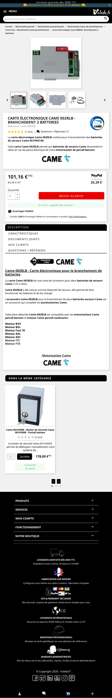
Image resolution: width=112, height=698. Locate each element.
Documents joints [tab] (24, 239)
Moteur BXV (13, 324)
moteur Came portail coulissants (47, 317)
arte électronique (23, 137)
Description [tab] (18, 227)
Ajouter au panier (71, 196)
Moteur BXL (13, 327)
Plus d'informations (77, 216)
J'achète (25, 456)
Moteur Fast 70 (15, 330)
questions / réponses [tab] (27, 250)
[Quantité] (12, 196)
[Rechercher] (56, 19)
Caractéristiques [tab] (23, 233)
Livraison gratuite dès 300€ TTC (56, 2)
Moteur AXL (13, 334)
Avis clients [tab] (18, 245)
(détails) (76, 4)
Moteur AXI (12, 337)
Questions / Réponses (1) (52, 131)
